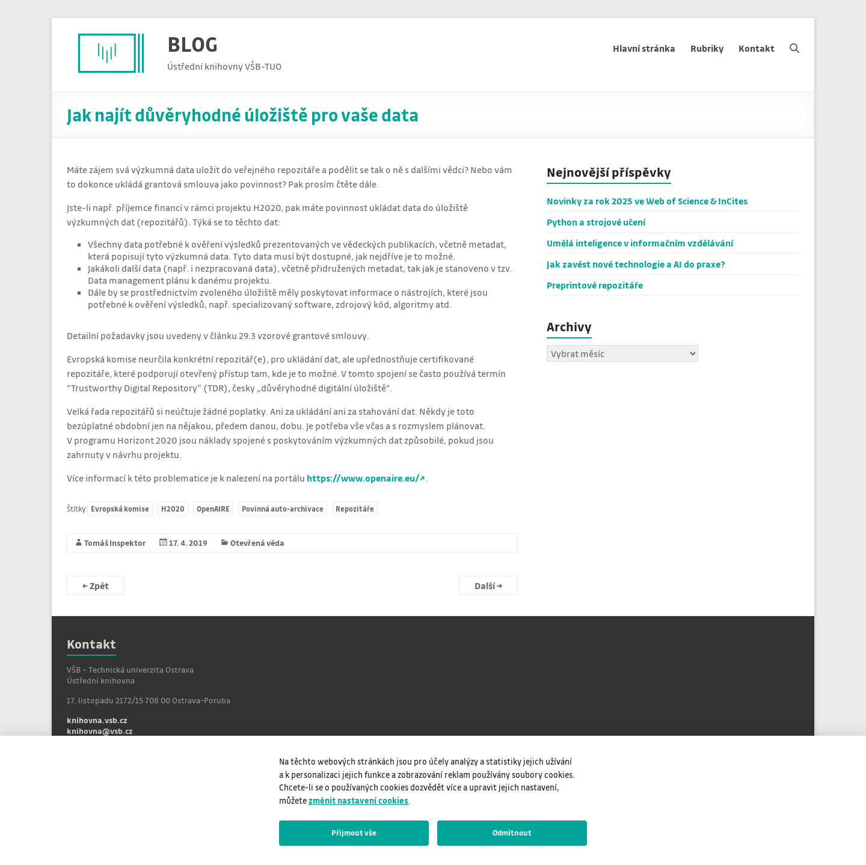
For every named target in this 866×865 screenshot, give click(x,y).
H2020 (173, 508)
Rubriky (706, 48)
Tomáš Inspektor (115, 542)
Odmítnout (512, 832)
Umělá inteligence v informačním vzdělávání (640, 243)
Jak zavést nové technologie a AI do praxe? (636, 264)
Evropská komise (120, 508)
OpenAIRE (213, 508)
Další (488, 585)
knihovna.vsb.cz (97, 720)
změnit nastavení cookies (358, 800)
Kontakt (757, 48)
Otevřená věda (257, 542)
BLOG (192, 44)
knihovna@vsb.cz (100, 731)
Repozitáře (355, 508)
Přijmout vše (353, 832)
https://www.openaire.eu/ (363, 478)
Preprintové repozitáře (595, 285)
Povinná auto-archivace (283, 508)
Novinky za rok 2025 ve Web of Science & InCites (647, 201)
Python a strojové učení (596, 222)
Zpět (95, 585)
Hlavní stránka (644, 48)
